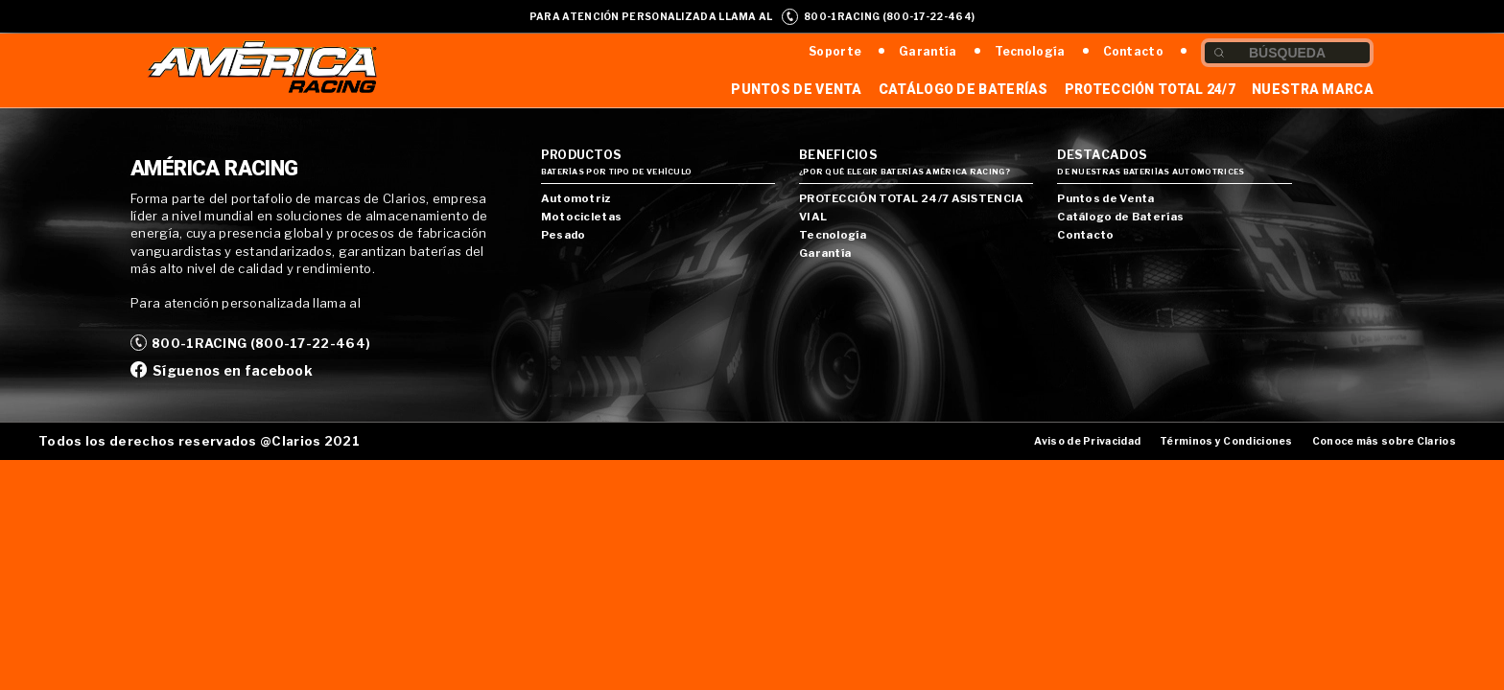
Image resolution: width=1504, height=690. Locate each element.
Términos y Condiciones (1226, 441)
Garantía (927, 51)
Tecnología (1030, 51)
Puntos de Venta (796, 89)
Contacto (1133, 51)
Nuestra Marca (1313, 89)
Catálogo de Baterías (963, 89)
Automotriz (576, 198)
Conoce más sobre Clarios (1384, 441)
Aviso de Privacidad (1087, 441)
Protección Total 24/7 (1150, 89)
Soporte (835, 51)
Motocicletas (582, 216)
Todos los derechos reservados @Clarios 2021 (199, 440)
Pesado (563, 235)
